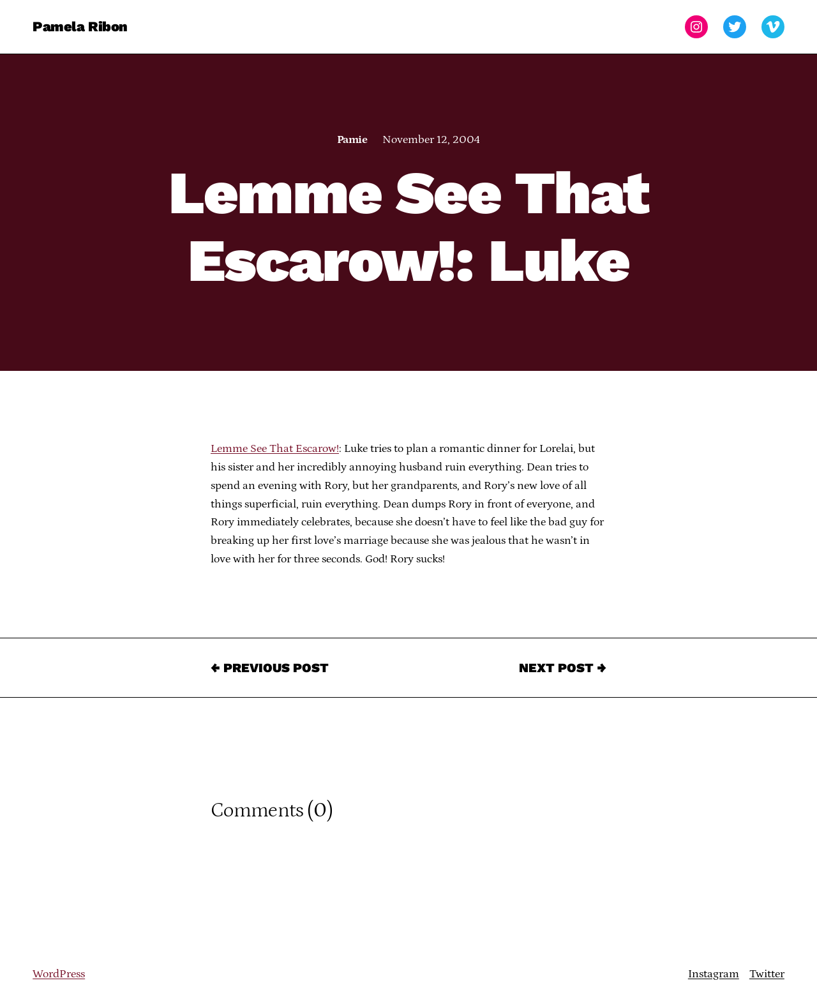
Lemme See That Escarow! (275, 448)
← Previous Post (270, 667)
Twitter (766, 974)
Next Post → (562, 667)
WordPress (59, 974)
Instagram (713, 974)
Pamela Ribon (80, 26)
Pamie (352, 139)
